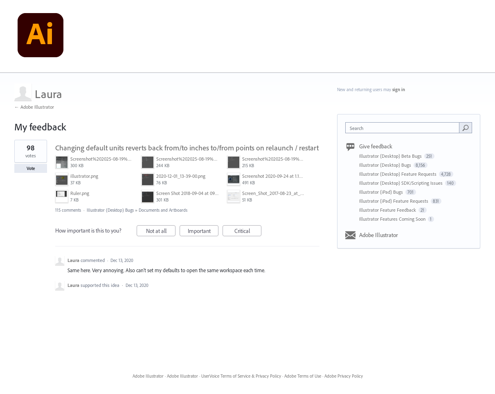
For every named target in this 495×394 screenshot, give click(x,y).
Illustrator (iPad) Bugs (381, 192)
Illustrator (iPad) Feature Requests (394, 201)
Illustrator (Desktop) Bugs (110, 210)
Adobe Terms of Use (302, 376)
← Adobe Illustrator (34, 107)
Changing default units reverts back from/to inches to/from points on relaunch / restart (187, 147)
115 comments (68, 210)
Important (203, 232)
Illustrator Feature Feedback (388, 210)
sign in (398, 89)
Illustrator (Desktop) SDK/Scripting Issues (401, 183)
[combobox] (404, 128)
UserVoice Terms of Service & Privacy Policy (241, 376)
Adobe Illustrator (378, 235)
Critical (248, 232)
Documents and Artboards (163, 210)
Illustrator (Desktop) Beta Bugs (391, 156)
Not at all (161, 232)
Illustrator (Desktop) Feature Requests (398, 174)
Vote (31, 168)
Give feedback (375, 146)
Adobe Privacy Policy (343, 376)
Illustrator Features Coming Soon (393, 219)
